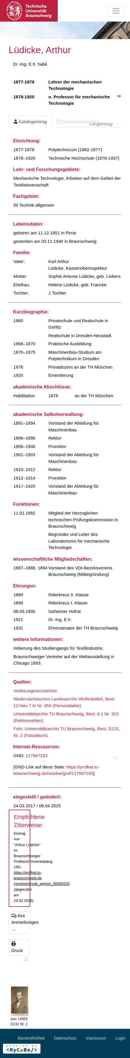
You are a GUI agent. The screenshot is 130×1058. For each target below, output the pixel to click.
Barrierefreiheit (31, 1038)
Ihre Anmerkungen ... (20, 922)
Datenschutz (65, 1038)
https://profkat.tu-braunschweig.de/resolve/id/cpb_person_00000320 (42, 878)
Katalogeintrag (30, 121)
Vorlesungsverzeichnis (35, 690)
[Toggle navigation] (116, 11)
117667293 (37, 755)
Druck (17, 947)
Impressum (96, 1038)
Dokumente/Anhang (78, 121)
